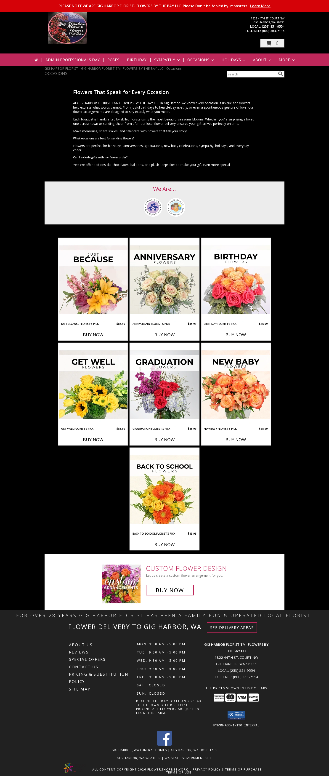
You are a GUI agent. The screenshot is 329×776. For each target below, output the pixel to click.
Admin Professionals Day (72, 59)
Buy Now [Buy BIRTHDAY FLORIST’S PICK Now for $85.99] (236, 335)
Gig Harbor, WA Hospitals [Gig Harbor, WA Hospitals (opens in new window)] (194, 750)
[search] (280, 73)
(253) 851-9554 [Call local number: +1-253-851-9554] (273, 26)
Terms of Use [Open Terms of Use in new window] (178, 772)
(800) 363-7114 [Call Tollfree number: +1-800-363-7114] (245, 677)
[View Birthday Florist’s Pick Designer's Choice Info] (236, 280)
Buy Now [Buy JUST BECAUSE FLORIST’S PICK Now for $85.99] (93, 335)
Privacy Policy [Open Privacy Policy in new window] (207, 769)
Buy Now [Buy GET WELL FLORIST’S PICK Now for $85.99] (93, 440)
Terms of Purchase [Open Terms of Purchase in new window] (243, 769)
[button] (272, 43)
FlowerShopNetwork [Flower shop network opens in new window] (167, 769)
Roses (113, 59)
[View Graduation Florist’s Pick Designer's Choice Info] (164, 385)
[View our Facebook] (164, 744)
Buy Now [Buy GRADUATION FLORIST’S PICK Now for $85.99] (164, 440)
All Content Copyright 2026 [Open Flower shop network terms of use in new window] (119, 769)
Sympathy (167, 59)
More (287, 59)
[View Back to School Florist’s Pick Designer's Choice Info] (164, 489)
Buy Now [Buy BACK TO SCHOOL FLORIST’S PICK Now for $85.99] (164, 544)
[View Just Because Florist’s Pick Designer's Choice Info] (93, 280)
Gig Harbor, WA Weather (139, 758)
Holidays (234, 59)
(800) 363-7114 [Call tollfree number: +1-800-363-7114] (273, 31)
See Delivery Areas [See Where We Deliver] (232, 627)
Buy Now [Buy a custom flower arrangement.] (170, 590)
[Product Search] (251, 74)
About (262, 59)
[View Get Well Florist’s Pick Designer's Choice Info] (93, 385)
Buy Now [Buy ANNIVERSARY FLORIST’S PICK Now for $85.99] (164, 335)
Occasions (201, 59)
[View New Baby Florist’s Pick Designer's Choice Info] (236, 385)
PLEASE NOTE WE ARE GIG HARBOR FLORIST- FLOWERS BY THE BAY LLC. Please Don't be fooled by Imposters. (164, 5)
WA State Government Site (188, 758)
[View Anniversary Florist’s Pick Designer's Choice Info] (164, 280)
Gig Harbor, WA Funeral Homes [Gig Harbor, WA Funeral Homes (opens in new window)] (139, 750)
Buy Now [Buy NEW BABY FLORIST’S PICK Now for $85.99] (236, 440)
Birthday (137, 59)
